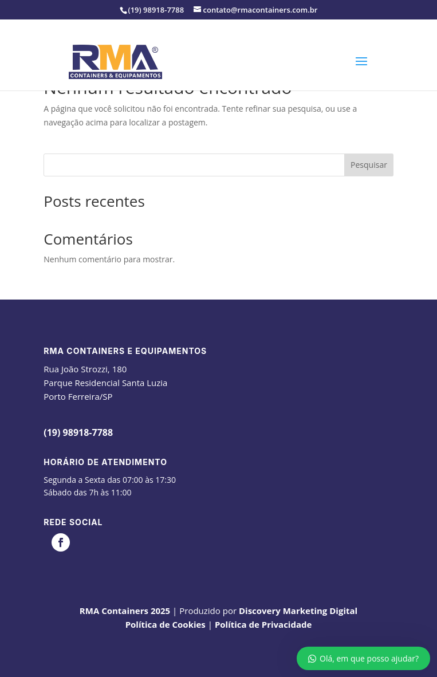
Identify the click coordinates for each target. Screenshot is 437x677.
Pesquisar (369, 164)
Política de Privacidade (263, 624)
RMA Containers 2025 (125, 610)
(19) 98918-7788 (78, 432)
